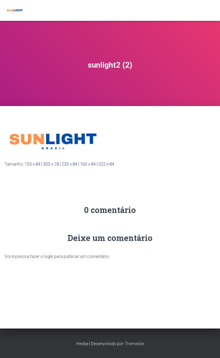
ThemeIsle (134, 343)
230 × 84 (69, 164)
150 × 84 (32, 164)
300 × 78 (51, 164)
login (48, 256)
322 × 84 (106, 164)
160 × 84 (88, 164)
